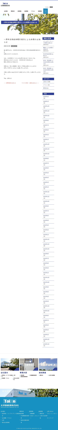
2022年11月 (46, 244)
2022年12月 (46, 239)
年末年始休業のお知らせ (48, 54)
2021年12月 (46, 277)
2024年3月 (46, 177)
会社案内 (6, 11)
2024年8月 (46, 158)
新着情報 (40, 11)
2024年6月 (46, 168)
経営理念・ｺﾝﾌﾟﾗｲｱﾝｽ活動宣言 (7, 376)
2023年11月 (46, 196)
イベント (45, 85)
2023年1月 (46, 234)
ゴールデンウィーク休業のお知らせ (48, 42)
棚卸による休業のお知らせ (48, 48)
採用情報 (19, 11)
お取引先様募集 (52, 375)
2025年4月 (46, 134)
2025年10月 (46, 115)
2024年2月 (46, 182)
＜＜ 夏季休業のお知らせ (10, 83)
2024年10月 (46, 153)
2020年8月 (46, 315)
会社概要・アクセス (5, 378)
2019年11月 (46, 344)
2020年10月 (46, 310)
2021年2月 (46, 301)
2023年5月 (46, 220)
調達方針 (41, 375)
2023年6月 (46, 215)
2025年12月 (46, 106)
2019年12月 (46, 339)
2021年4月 (46, 296)
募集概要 (32, 413)
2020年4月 (46, 329)
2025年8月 (46, 120)
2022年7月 (46, 258)
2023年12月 (46, 191)
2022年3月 (46, 268)
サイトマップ (50, 418)
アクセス (33, 11)
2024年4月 (46, 172)
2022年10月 (46, 249)
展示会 (45, 88)
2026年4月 (46, 96)
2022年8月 (46, 253)
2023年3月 (46, 229)
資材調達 (26, 11)
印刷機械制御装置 (33, 375)
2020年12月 (46, 306)
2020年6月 (46, 325)
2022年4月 (46, 263)
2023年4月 (46, 225)
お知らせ (14, 46)
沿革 (14, 375)
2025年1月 (46, 139)
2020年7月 (46, 320)
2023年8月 (46, 206)
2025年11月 (46, 111)
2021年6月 (46, 291)
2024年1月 (46, 187)
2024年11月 (46, 149)
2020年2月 (46, 334)
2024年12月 (46, 144)
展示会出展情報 (16, 379)
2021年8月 (46, 287)
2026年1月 (46, 101)
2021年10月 (46, 282)
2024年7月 (46, 163)
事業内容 (12, 11)
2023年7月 (46, 210)
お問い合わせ (50, 411)
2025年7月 (46, 125)
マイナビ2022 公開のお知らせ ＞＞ (30, 83)
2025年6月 (46, 130)
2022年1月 (46, 272)
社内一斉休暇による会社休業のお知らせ (48, 62)
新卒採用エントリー (53, 11)
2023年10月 (46, 201)
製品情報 (22, 375)
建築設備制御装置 (24, 376)
